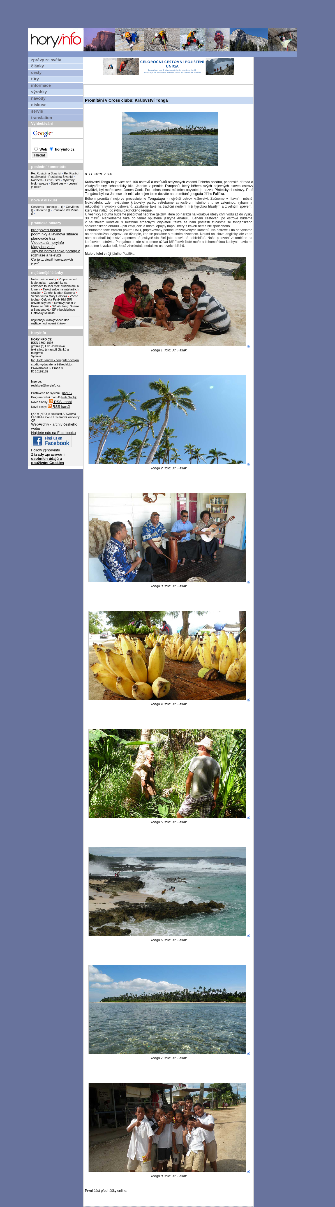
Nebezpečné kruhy (43, 279)
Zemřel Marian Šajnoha (59, 292)
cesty (36, 72)
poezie (43, 183)
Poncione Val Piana (65, 210)
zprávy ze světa (46, 60)
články (37, 66)
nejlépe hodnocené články (48, 323)
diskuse (39, 105)
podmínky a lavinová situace (54, 234)
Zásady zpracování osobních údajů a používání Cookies (47, 458)
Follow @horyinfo (45, 450)
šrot (57, 180)
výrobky (39, 92)
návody (38, 98)
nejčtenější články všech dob (50, 320)
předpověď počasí (46, 230)
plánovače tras (43, 238)
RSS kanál (60, 402)
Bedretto (41, 210)
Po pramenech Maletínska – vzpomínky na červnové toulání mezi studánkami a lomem (55, 284)
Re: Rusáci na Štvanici (46, 173)
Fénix (49, 180)
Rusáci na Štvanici (60, 176)
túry (35, 79)
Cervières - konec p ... (45, 206)
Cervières (72, 206)
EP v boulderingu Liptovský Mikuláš (53, 311)
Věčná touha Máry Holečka (49, 296)
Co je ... (37, 259)
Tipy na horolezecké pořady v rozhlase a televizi (55, 253)
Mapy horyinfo (43, 247)
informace (41, 85)
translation (41, 117)
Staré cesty (58, 183)
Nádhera (37, 180)
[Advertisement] (164, 13)
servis (37, 111)
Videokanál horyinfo (47, 242)
